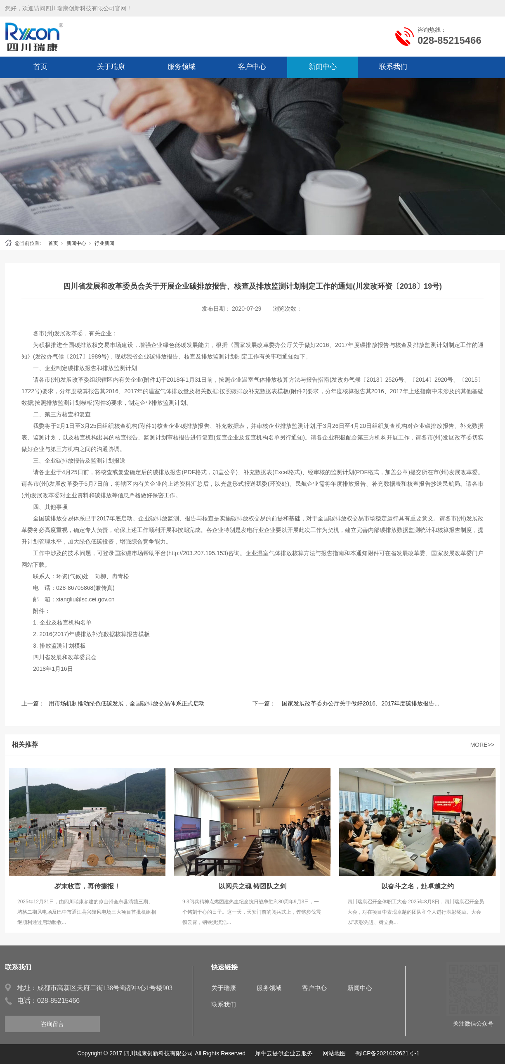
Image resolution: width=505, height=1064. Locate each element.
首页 (40, 67)
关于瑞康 (111, 67)
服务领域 (182, 67)
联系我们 (393, 67)
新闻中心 (323, 67)
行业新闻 (104, 243)
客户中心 (252, 67)
